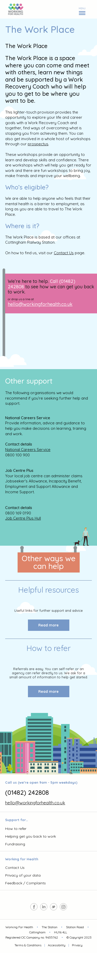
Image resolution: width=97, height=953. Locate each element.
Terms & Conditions (27, 945)
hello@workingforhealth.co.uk (40, 304)
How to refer (15, 828)
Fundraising (15, 844)
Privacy (77, 945)
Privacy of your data (23, 875)
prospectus (38, 143)
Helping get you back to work (30, 836)
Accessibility (56, 945)
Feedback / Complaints (25, 883)
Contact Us (64, 252)
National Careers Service (27, 449)
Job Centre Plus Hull (23, 518)
